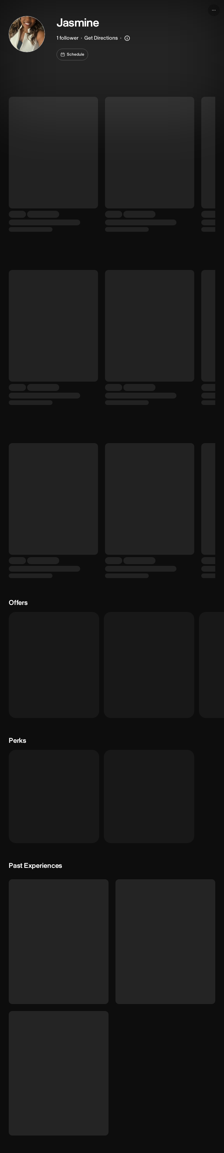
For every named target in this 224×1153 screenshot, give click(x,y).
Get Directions (101, 38)
